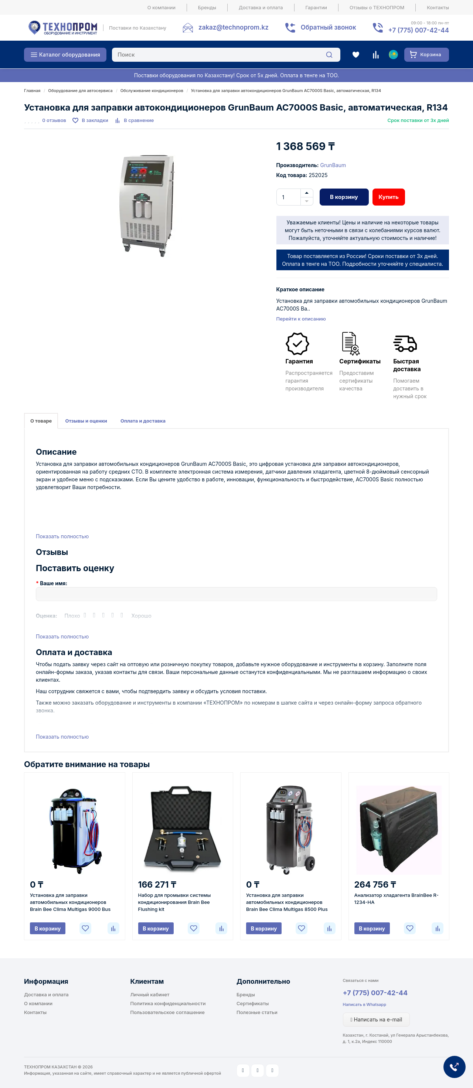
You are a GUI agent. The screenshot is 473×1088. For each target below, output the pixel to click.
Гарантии (316, 7)
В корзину (344, 196)
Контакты (438, 7)
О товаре (41, 421)
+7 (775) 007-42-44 (375, 993)
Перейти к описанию (301, 319)
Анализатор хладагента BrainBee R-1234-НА (396, 898)
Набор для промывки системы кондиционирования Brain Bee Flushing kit (174, 902)
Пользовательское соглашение (167, 1012)
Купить (389, 196)
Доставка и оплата (261, 7)
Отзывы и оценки (86, 421)
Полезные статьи (257, 1012)
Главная (32, 90)
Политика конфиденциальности (168, 1003)
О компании (161, 7)
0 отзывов (54, 120)
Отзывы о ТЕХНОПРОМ (377, 7)
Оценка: (46, 616)
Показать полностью (62, 536)
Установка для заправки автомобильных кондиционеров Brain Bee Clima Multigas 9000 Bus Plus (70, 902)
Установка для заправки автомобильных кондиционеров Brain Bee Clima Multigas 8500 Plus (287, 902)
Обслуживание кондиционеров (151, 90)
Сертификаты (252, 1003)
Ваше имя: (53, 583)
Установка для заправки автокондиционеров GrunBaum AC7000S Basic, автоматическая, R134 (286, 90)
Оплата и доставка (143, 421)
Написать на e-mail (376, 1019)
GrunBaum (333, 165)
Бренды (207, 7)
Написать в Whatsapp (364, 1004)
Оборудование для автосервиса (80, 90)
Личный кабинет (150, 994)
